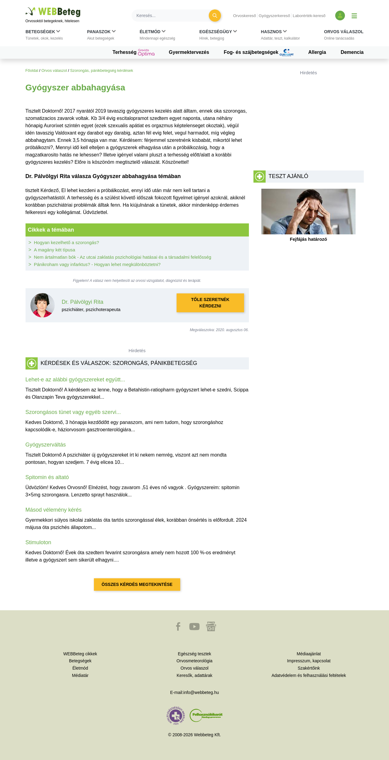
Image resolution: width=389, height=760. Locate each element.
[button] (44, 36)
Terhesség (133, 52)
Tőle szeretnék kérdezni (210, 302)
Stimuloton (38, 542)
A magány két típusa (54, 249)
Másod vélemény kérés (54, 510)
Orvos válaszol (54, 70)
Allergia (317, 52)
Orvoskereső (244, 15)
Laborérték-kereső (309, 15)
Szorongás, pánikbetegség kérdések (101, 70)
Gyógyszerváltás (46, 445)
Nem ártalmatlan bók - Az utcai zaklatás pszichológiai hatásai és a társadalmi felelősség (123, 257)
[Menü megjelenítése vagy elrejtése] (354, 15)
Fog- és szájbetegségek (259, 52)
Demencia (352, 52)
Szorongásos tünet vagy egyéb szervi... (73, 412)
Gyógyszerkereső (274, 15)
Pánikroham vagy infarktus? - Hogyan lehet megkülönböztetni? (97, 264)
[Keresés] (174, 15)
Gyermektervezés (189, 52)
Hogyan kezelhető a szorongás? (66, 242)
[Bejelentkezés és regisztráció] (340, 15)
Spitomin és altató (47, 477)
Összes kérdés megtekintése (137, 584)
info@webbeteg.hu (201, 692)
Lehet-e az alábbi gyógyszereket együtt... (75, 379)
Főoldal (32, 70)
